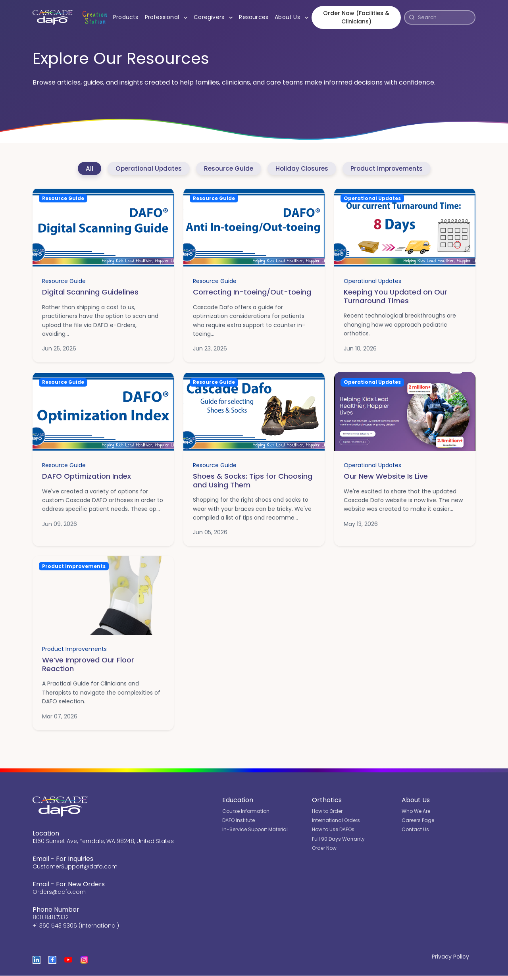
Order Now (324, 848)
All (86, 168)
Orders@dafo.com (59, 892)
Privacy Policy (450, 957)
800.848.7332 (51, 918)
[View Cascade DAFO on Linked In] (36, 960)
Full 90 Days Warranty (338, 838)
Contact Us (415, 829)
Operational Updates (146, 168)
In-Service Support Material (255, 829)
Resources (252, 17)
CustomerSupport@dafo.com (75, 867)
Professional (166, 17)
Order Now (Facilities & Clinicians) (355, 18)
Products (124, 17)
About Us (291, 17)
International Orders (336, 820)
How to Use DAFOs (333, 829)
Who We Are (416, 811)
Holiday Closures (302, 168)
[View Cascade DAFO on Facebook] (52, 960)
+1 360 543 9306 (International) (76, 926)
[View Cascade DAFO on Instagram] (84, 960)
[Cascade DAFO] (52, 18)
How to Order (327, 811)
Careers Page (418, 820)
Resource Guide (227, 168)
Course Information (245, 811)
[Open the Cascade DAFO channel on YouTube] (68, 960)
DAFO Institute (238, 820)
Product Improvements (389, 168)
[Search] (445, 18)
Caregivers (213, 17)
